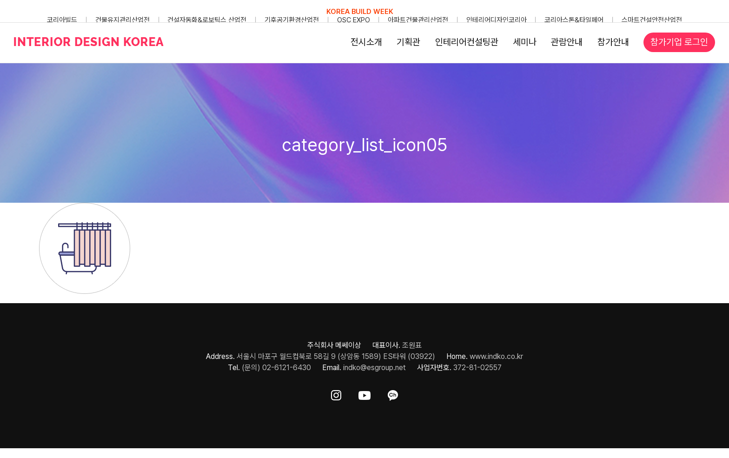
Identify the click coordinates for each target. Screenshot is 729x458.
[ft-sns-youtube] (364, 393)
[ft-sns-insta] (336, 393)
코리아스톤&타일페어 (573, 20)
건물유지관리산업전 (122, 20)
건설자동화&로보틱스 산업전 (206, 20)
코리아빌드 (62, 20)
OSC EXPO (353, 20)
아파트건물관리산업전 (418, 20)
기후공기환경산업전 (292, 20)
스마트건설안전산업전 (652, 20)
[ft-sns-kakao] (393, 393)
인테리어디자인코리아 (496, 20)
